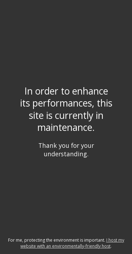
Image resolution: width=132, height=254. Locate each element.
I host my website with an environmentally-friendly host (72, 243)
